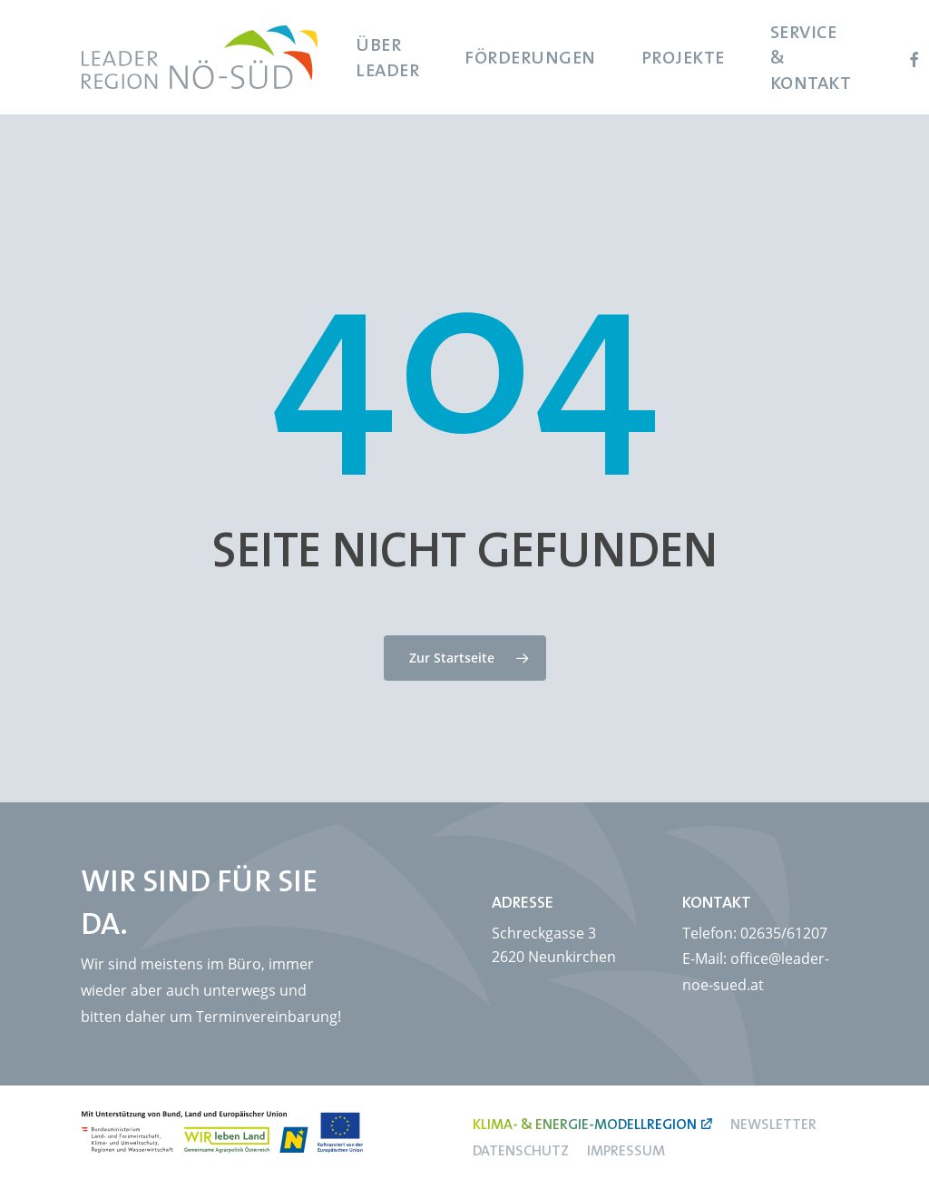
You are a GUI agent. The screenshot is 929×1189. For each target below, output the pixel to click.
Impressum (626, 1150)
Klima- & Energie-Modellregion (585, 1123)
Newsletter (773, 1123)
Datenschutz (521, 1150)
